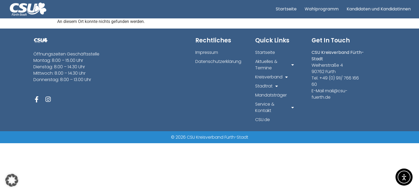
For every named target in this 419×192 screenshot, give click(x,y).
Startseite (286, 9)
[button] (12, 180)
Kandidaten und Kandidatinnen (379, 9)
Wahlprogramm (322, 9)
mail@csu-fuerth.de (329, 94)
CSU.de (262, 120)
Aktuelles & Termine (274, 64)
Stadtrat (266, 86)
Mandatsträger (271, 95)
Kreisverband (271, 77)
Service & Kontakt (274, 107)
